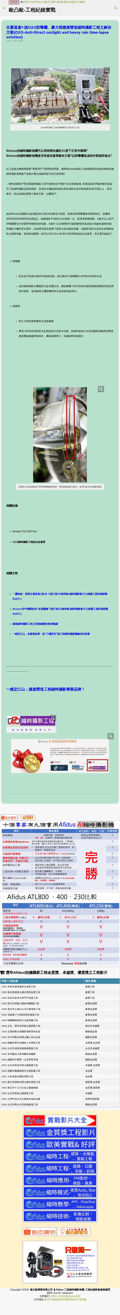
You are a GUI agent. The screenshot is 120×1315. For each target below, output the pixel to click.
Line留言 (45, 2)
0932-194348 (31, 2)
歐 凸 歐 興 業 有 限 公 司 (31, 730)
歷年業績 (57, 2)
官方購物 (80, 2)
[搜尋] (116, 8)
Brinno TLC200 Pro (24, 531)
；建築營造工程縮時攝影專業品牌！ (55, 689)
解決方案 (68, 2)
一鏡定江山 (15, 689)
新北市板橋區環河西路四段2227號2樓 (65, 1299)
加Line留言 (74, 1296)
